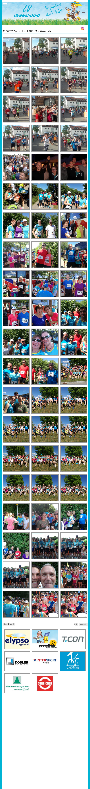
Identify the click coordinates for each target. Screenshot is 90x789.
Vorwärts (83, 624)
